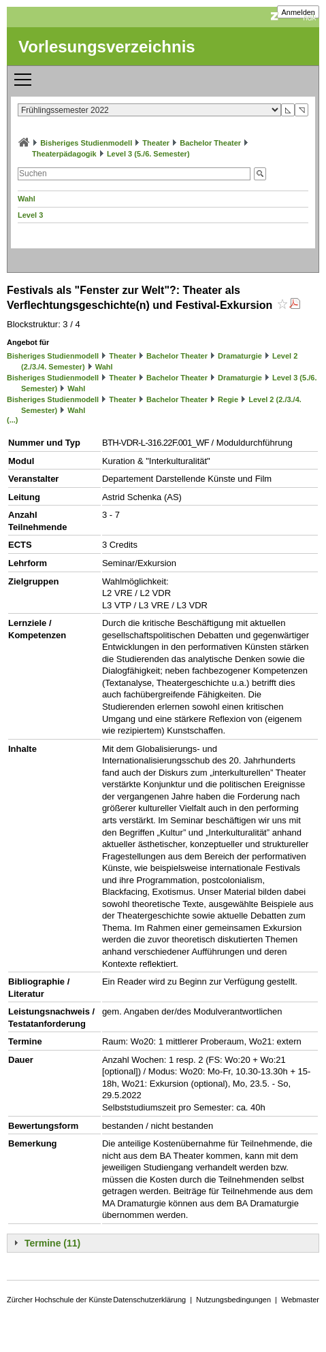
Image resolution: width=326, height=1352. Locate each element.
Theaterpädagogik (64, 154)
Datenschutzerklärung (149, 1300)
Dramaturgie (240, 356)
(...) (12, 420)
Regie (228, 399)
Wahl (26, 199)
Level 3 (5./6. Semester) (148, 154)
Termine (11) (52, 1243)
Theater (155, 143)
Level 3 (30, 215)
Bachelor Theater (210, 143)
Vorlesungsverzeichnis (106, 46)
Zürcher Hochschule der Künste (59, 1300)
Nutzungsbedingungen (233, 1300)
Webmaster (300, 1300)
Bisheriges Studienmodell (86, 143)
